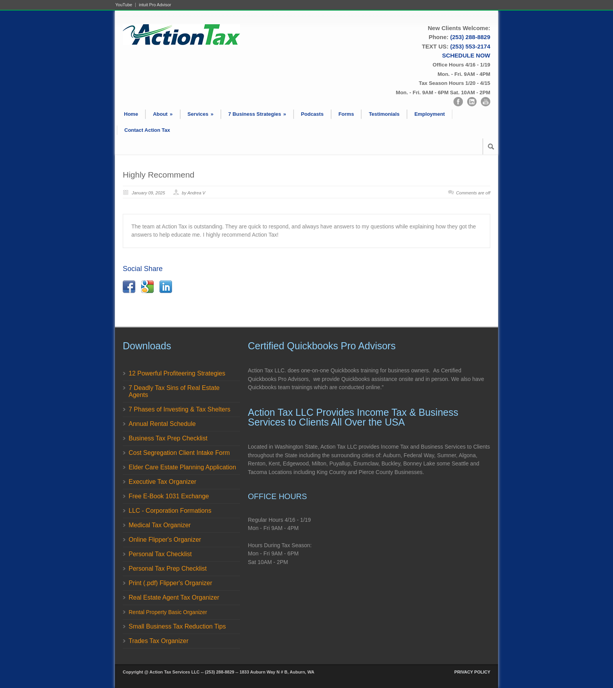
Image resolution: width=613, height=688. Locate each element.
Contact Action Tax (147, 130)
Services (200, 114)
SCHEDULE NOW (466, 55)
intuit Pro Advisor (155, 5)
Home (131, 114)
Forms (346, 114)
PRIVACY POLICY (472, 672)
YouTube (123, 5)
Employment (429, 114)
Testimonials (384, 114)
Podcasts (312, 114)
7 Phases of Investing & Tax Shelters (179, 409)
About (162, 114)
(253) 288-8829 (470, 37)
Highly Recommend (158, 174)
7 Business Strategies (257, 114)
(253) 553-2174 (470, 46)
